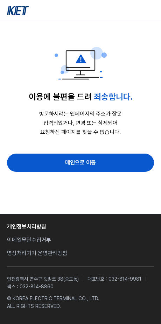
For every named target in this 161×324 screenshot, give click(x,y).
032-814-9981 (124, 279)
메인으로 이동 (80, 162)
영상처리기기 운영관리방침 (37, 253)
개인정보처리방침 (26, 226)
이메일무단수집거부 (29, 240)
